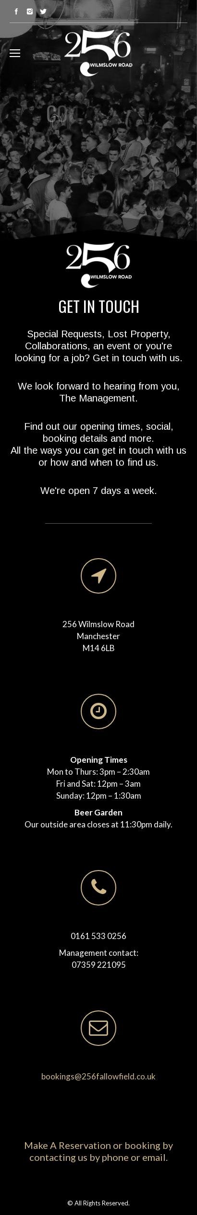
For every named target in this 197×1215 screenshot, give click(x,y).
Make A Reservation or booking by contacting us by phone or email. (98, 1151)
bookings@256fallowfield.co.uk (98, 1076)
